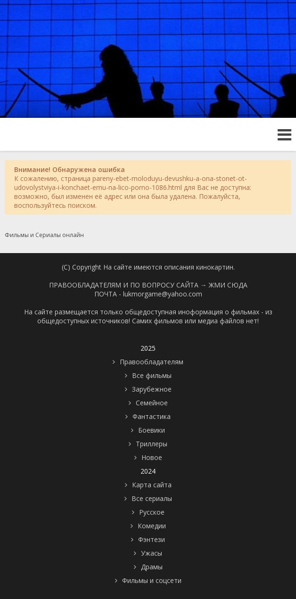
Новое (151, 457)
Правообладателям (151, 361)
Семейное (152, 402)
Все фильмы (152, 375)
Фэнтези (151, 539)
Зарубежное (152, 389)
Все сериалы (152, 498)
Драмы (152, 566)
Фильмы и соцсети (151, 580)
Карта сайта (152, 484)
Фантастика (151, 416)
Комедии (152, 525)
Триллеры (151, 443)
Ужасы (151, 553)
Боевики (151, 430)
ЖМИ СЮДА (228, 284)
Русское (151, 512)
